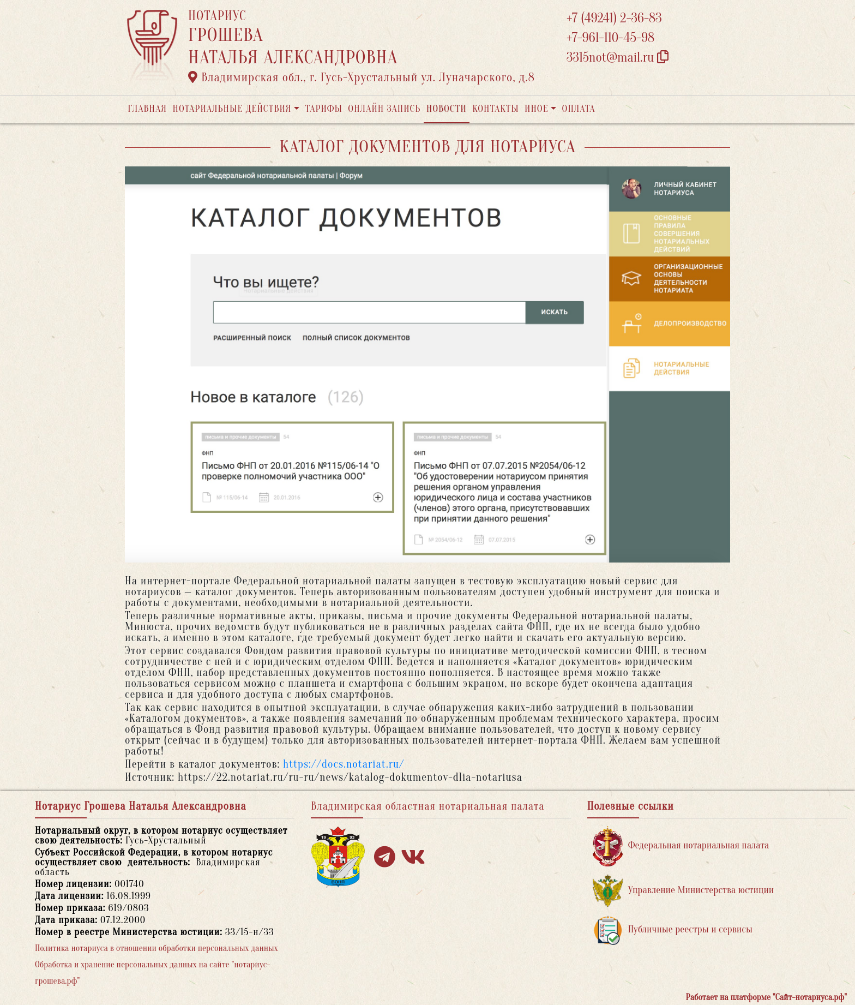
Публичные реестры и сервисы (672, 930)
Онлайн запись (384, 109)
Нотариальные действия (231, 109)
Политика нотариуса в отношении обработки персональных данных (156, 948)
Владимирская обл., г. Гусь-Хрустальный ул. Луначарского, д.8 (361, 77)
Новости (446, 109)
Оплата (578, 109)
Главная (147, 109)
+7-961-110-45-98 (610, 38)
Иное (537, 109)
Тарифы (323, 109)
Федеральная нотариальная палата (681, 846)
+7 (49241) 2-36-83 (614, 18)
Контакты (495, 109)
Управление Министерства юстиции (683, 891)
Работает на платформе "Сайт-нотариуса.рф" (766, 997)
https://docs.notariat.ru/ (344, 764)
